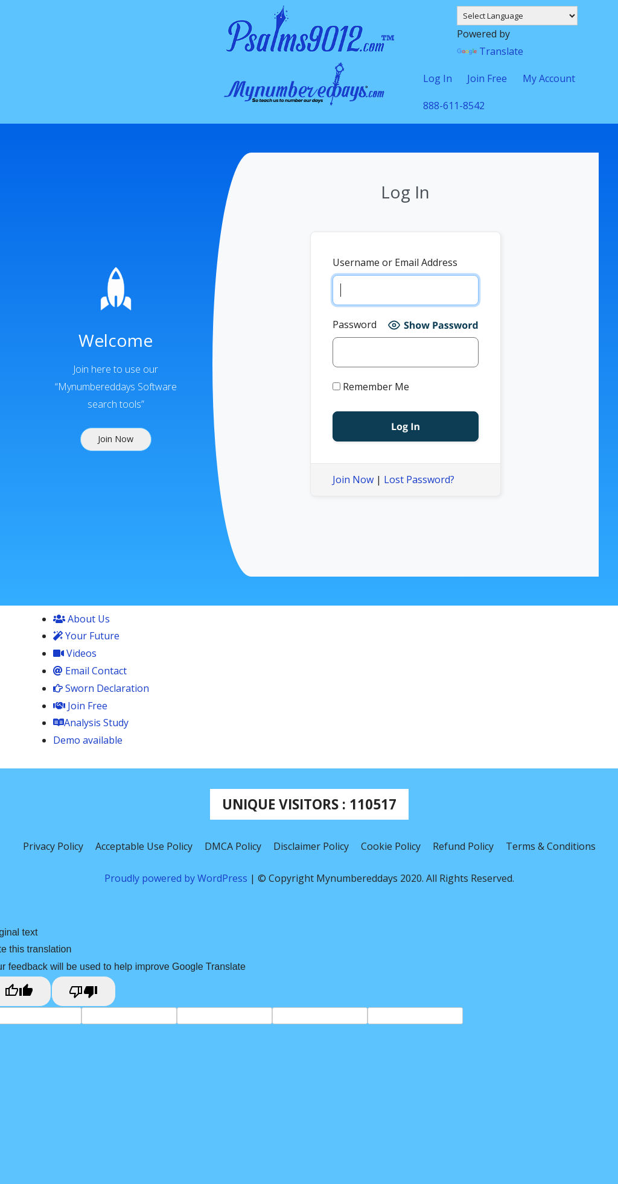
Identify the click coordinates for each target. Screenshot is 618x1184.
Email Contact (90, 670)
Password (355, 324)
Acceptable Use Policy (144, 846)
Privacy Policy (53, 846)
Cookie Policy (391, 846)
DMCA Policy (233, 846)
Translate (490, 51)
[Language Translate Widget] (517, 15)
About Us (81, 618)
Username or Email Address (395, 262)
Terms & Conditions (551, 846)
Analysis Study (91, 722)
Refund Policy (463, 846)
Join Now (353, 479)
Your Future (86, 635)
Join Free (80, 705)
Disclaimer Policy (311, 846)
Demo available (88, 740)
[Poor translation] (83, 991)
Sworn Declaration (101, 688)
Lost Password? (419, 479)
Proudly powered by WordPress (177, 878)
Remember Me (371, 386)
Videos (75, 653)
